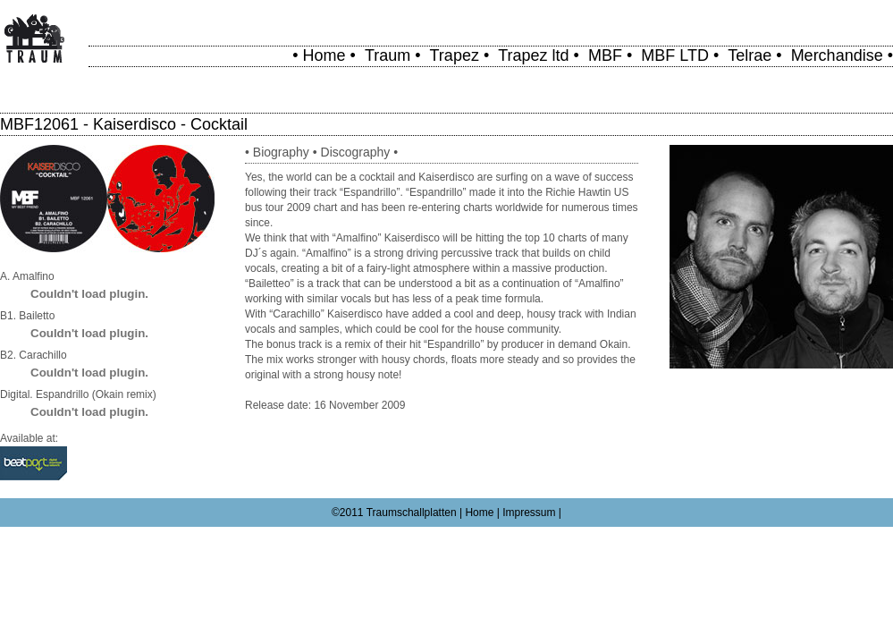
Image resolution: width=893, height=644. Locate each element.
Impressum (528, 512)
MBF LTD (675, 55)
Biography (281, 152)
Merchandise (837, 55)
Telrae (749, 55)
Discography (356, 152)
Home (324, 55)
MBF (605, 55)
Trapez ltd (533, 55)
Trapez (454, 55)
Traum (387, 55)
